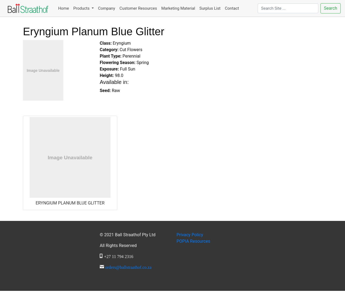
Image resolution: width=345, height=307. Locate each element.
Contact (232, 8)
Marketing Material (178, 8)
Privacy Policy (190, 234)
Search (330, 8)
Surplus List (209, 8)
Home (63, 8)
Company (106, 8)
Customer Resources (138, 8)
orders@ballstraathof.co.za (128, 266)
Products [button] (82, 8)
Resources (193, 241)
